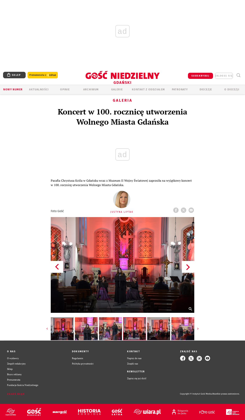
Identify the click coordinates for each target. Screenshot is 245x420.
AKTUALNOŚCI (39, 89)
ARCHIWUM (91, 89)
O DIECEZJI (231, 89)
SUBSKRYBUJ (200, 75)
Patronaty (180, 89)
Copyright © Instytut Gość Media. (196, 394)
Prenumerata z (42, 75)
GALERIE (117, 89)
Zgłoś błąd (16, 394)
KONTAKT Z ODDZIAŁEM (148, 89)
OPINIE (65, 89)
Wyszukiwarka (238, 75)
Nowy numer (13, 89)
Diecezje (206, 89)
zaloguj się (224, 75)
